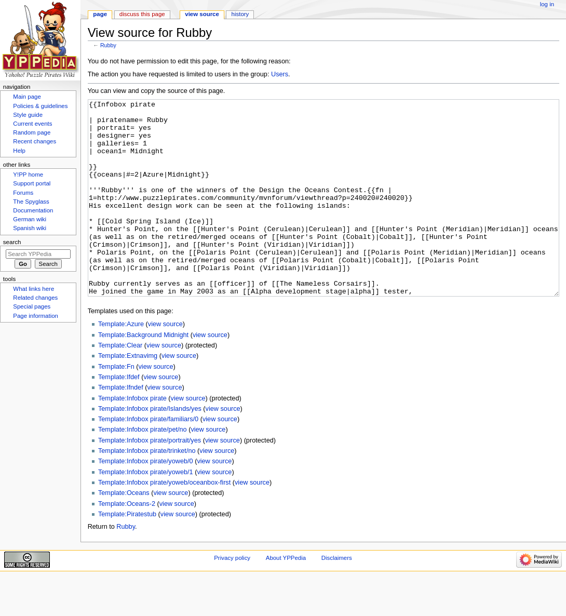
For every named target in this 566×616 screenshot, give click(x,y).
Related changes (35, 297)
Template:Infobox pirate (132, 437)
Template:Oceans (124, 531)
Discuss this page (142, 14)
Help (19, 151)
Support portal (31, 183)
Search (12, 242)
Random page (31, 132)
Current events (32, 123)
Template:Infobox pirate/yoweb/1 (145, 511)
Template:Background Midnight (143, 374)
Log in (547, 4)
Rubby (108, 45)
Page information (35, 316)
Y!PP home (28, 174)
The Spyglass (31, 201)
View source (202, 14)
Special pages (31, 306)
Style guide (28, 115)
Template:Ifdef (119, 416)
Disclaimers (336, 597)
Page (100, 14)
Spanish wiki (29, 228)
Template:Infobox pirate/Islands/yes (149, 447)
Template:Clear (120, 384)
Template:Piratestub (127, 553)
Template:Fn (116, 405)
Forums (23, 193)
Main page (27, 96)
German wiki (29, 219)
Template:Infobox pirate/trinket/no (147, 489)
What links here (33, 289)
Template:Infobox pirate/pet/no (142, 468)
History (240, 14)
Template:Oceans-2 (126, 542)
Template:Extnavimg (127, 394)
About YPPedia (286, 597)
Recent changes (34, 141)
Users (279, 74)
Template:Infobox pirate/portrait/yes (149, 479)
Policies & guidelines (40, 106)
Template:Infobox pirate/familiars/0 (148, 458)
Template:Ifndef (120, 426)
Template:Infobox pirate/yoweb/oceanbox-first (164, 521)
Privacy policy (232, 597)
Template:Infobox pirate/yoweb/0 (145, 500)
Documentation (33, 210)
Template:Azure (121, 363)
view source (165, 363)
